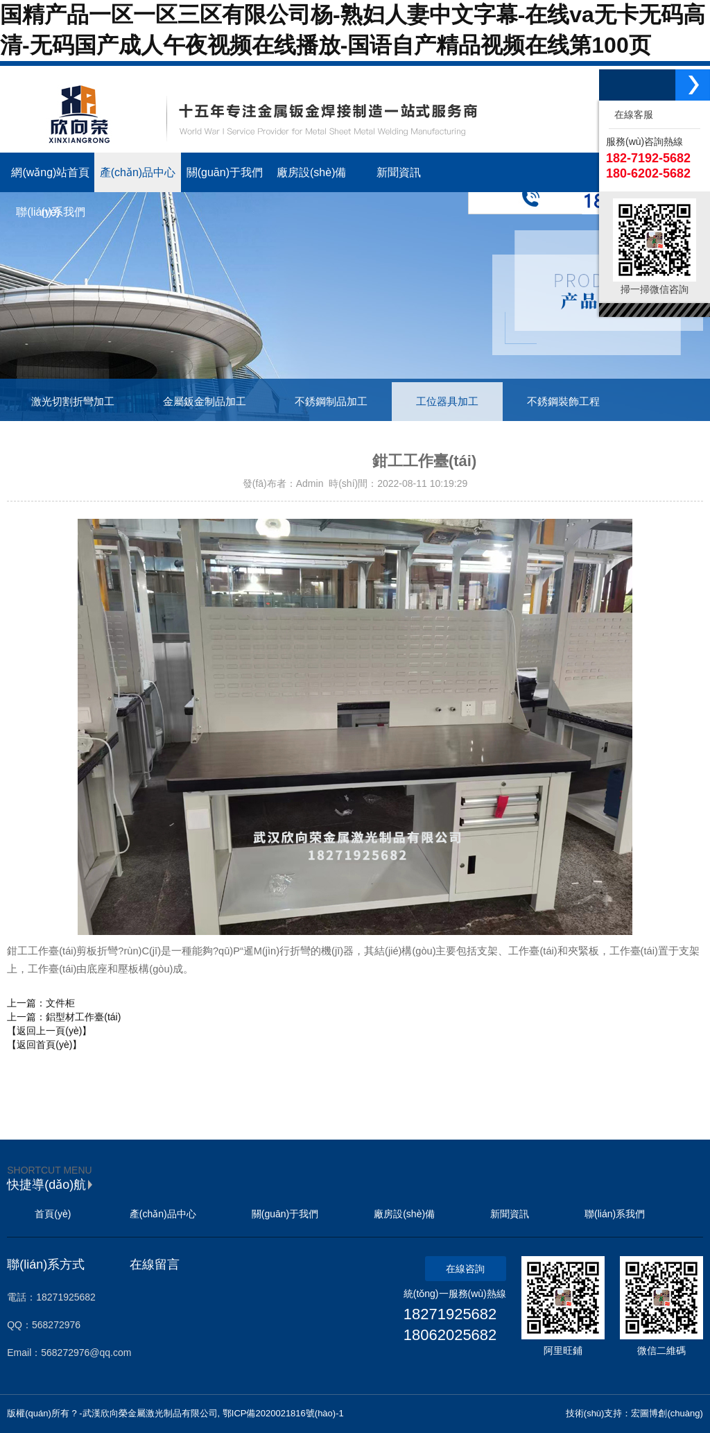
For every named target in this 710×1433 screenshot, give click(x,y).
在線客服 (631, 114)
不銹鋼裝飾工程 (563, 401)
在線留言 (155, 1264)
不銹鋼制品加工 (331, 401)
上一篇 (41, 1003)
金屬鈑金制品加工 (204, 401)
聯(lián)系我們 (615, 1213)
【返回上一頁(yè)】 (49, 1030)
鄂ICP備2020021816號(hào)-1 (283, 1413)
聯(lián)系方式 (46, 1264)
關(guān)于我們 (285, 1213)
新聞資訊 (509, 1213)
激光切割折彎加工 (72, 401)
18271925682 (450, 1314)
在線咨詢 (465, 1268)
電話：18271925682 (51, 1297)
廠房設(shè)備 (404, 1213)
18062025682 (450, 1335)
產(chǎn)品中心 (163, 1213)
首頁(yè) (53, 1213)
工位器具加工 (447, 401)
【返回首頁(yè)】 (44, 1044)
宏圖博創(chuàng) (666, 1413)
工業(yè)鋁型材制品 (76, 440)
